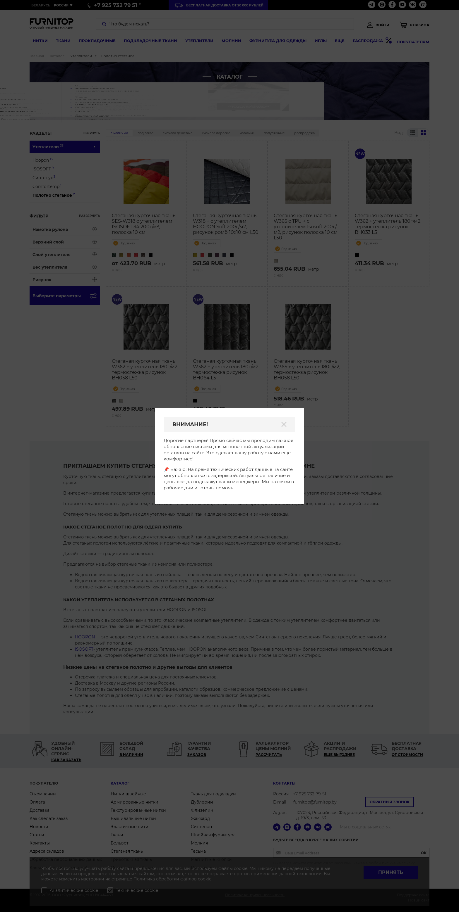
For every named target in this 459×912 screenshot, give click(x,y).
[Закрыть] (284, 424)
